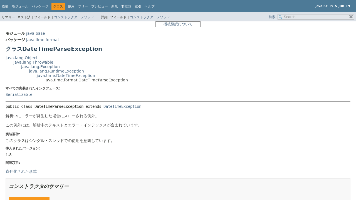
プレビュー (99, 6)
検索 (272, 17)
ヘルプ (150, 6)
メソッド (87, 17)
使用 (71, 6)
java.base (35, 33)
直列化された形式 (21, 171)
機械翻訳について (178, 24)
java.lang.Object (22, 58)
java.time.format (42, 40)
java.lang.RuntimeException (56, 71)
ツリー (83, 6)
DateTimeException (122, 106)
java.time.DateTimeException (66, 75)
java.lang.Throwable (33, 62)
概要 (5, 6)
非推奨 (126, 6)
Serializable (19, 94)
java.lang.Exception (40, 66)
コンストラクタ (65, 17)
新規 (114, 6)
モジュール (20, 6)
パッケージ (40, 6)
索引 (138, 6)
